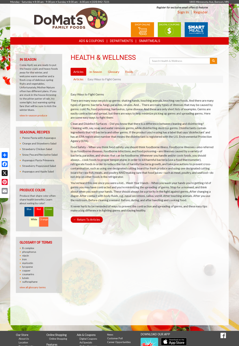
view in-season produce (33, 115)
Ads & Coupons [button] (91, 41)
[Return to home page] (71, 17)
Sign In (183, 12)
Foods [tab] (129, 71)
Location (23, 342)
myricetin (27, 263)
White (34, 219)
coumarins (28, 274)
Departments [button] (121, 41)
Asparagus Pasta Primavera (38, 160)
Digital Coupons (88, 338)
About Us (24, 338)
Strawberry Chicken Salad (37, 149)
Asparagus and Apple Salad (38, 171)
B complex (28, 248)
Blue (29, 209)
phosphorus (29, 251)
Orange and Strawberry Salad (39, 143)
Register (200, 12)
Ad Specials (86, 342)
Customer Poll (115, 338)
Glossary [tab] (113, 71)
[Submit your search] (213, 61)
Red (39, 209)
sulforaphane (30, 281)
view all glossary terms (33, 287)
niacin (25, 255)
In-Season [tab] (95, 71)
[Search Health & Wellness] (180, 61)
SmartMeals (149, 41)
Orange (44, 219)
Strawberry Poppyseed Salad (39, 165)
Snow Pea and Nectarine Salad (40, 154)
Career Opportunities (119, 342)
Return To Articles (86, 219)
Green (48, 209)
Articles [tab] (78, 71)
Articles (78, 79)
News (110, 334)
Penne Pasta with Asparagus (39, 137)
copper (26, 270)
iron (24, 259)
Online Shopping (58, 338)
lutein (25, 277)
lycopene (27, 266)
